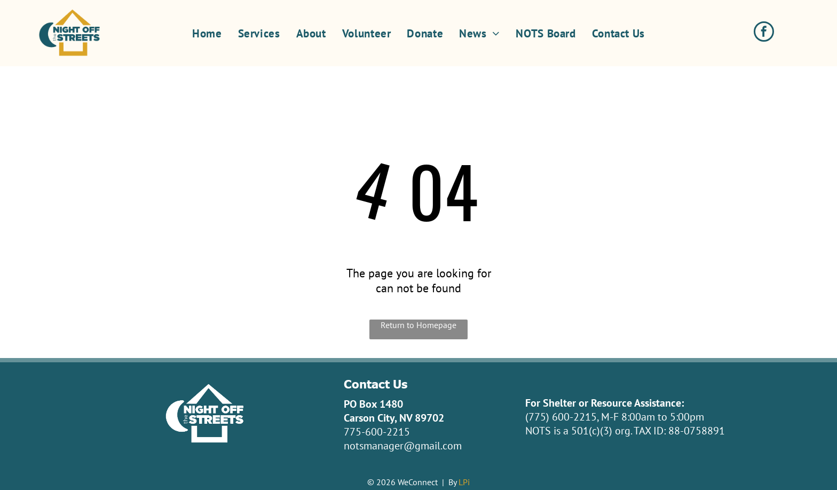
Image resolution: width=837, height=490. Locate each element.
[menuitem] (207, 33)
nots (354, 446)
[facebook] (764, 32)
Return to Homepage (418, 325)
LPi (464, 482)
